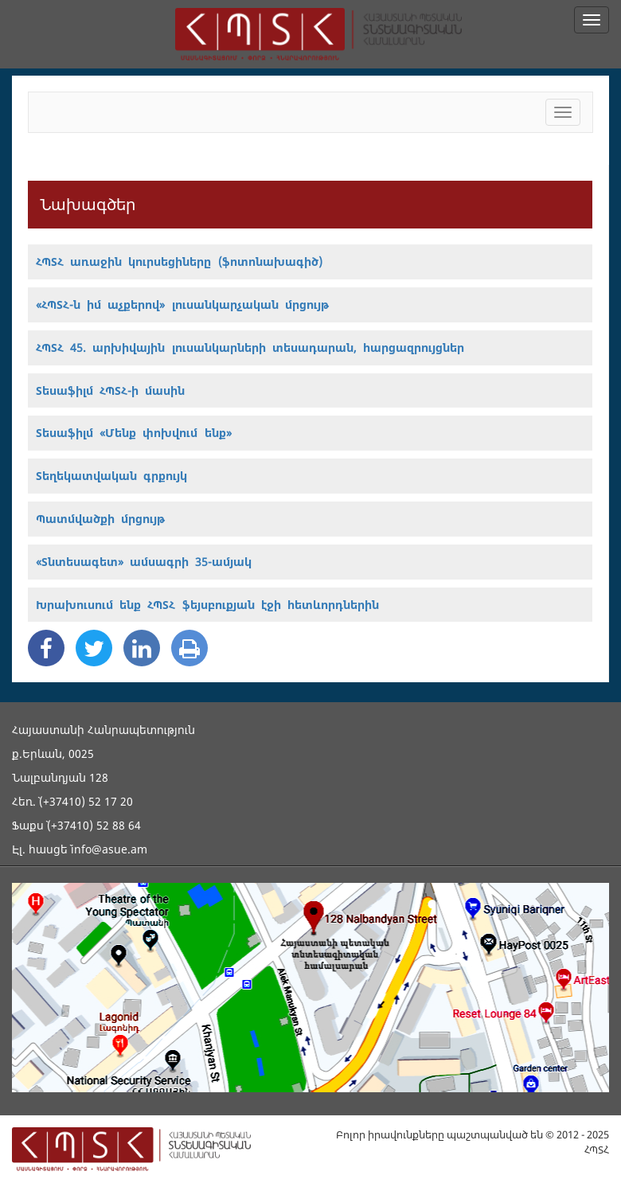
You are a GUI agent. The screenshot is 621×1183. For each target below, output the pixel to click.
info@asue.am (109, 849)
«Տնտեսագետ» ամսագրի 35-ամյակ (144, 561)
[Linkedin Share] (141, 648)
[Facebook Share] (46, 648)
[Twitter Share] (94, 648)
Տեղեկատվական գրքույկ (111, 475)
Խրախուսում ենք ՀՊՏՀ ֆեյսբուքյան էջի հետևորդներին (207, 604)
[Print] (189, 648)
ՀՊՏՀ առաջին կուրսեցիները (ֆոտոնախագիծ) (179, 261)
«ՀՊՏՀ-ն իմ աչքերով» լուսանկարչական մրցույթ (182, 304)
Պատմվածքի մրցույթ (100, 518)
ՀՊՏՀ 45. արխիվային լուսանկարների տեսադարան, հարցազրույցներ (250, 347)
